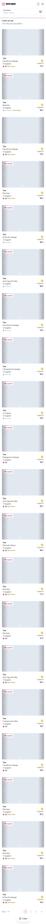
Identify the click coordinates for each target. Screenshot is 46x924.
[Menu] (40, 4)
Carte (23, 918)
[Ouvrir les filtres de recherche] (40, 11)
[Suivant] (41, 42)
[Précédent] (5, 42)
